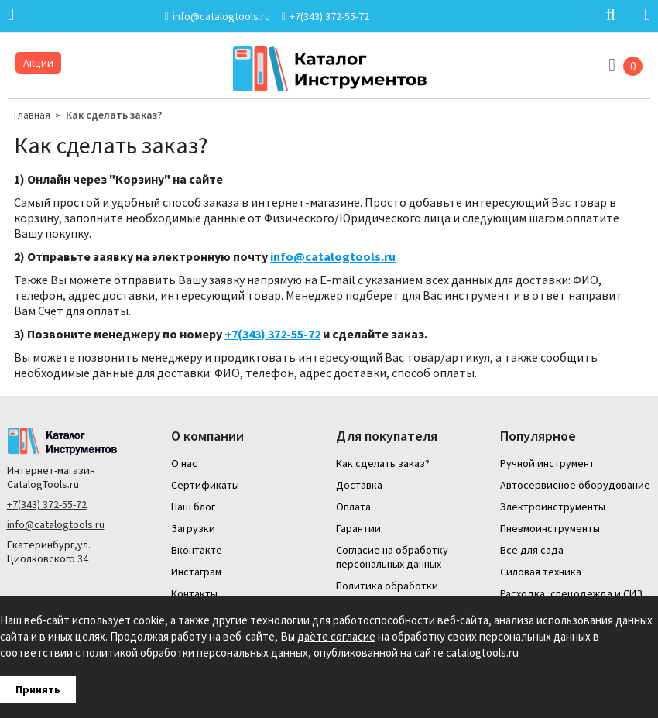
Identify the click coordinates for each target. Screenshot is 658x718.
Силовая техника (540, 572)
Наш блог (193, 507)
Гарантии (358, 528)
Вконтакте (196, 550)
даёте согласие (336, 636)
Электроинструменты (552, 507)
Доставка (359, 485)
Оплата (353, 507)
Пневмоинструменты (550, 528)
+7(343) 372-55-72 (47, 504)
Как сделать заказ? (114, 115)
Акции (38, 63)
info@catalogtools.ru (333, 256)
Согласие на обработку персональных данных (392, 557)
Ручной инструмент (547, 463)
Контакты (194, 593)
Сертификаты (205, 485)
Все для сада (532, 550)
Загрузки (193, 528)
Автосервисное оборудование (575, 485)
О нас (184, 463)
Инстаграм (196, 572)
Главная (32, 115)
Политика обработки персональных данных (388, 592)
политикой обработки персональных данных (195, 652)
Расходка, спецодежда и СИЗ (571, 593)
